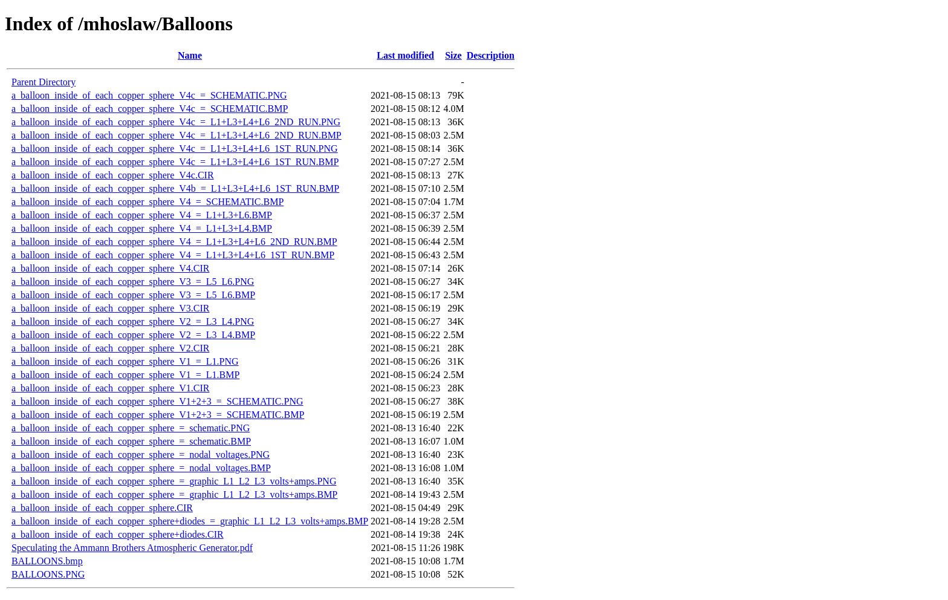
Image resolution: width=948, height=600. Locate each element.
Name (190, 55)
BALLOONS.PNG (48, 574)
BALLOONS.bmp (47, 561)
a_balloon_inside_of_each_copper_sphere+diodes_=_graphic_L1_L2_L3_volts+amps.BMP (189, 521)
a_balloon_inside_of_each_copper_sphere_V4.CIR (110, 268)
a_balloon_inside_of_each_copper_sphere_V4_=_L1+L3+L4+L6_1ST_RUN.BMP (172, 255)
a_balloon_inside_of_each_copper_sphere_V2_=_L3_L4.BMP (133, 335)
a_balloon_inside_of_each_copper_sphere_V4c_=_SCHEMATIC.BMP (149, 108)
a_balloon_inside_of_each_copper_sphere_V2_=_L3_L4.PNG (132, 321)
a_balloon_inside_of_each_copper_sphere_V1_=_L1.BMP (125, 375)
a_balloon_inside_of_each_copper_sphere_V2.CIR (110, 348)
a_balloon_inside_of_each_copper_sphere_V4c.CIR (112, 175)
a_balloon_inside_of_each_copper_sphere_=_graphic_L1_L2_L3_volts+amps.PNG (173, 481)
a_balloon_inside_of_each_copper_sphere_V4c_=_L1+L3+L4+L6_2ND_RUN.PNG (175, 122)
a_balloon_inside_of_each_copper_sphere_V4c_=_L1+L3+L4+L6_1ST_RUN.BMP (175, 162)
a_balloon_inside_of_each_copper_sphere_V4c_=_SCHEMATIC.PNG (149, 95)
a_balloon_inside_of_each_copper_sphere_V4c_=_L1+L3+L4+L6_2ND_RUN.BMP (176, 135)
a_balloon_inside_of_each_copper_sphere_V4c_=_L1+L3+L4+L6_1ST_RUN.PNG (174, 148)
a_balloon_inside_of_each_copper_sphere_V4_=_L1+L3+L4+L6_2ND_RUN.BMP (174, 241)
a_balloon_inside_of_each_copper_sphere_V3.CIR (110, 308)
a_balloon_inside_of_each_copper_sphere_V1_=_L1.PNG (125, 361)
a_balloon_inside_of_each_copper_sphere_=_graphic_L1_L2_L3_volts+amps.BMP (174, 494)
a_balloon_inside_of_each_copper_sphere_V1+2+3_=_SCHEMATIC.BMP (157, 414)
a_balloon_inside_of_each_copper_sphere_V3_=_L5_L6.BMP (133, 295)
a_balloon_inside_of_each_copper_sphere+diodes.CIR (117, 534)
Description (491, 55)
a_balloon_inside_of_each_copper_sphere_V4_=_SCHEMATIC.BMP (147, 202)
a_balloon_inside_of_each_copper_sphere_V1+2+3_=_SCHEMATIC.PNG (157, 401)
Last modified (405, 55)
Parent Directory (43, 82)
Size (453, 55)
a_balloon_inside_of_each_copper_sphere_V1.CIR (110, 388)
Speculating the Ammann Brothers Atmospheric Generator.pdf (132, 548)
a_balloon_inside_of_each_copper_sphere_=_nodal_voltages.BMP (141, 468)
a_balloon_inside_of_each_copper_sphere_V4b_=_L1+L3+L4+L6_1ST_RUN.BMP (175, 188)
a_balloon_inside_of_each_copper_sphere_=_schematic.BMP (131, 441)
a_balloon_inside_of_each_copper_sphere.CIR (102, 508)
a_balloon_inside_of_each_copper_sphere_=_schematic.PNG (130, 428)
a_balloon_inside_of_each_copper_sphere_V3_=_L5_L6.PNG (132, 281)
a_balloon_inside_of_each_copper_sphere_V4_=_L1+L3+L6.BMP (141, 215)
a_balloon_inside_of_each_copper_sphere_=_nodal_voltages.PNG (140, 454)
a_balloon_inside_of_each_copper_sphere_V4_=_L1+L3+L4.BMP (141, 228)
